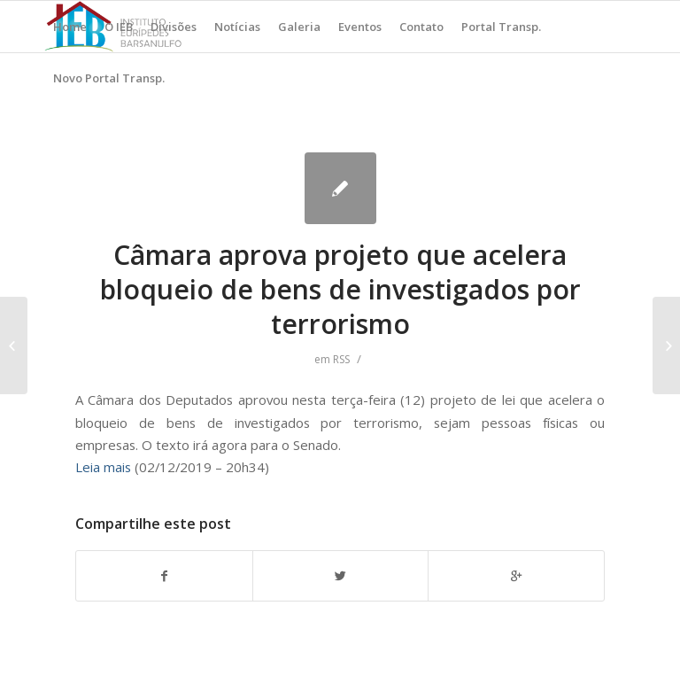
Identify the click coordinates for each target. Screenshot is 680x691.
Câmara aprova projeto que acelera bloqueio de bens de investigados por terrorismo (340, 289)
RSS (341, 359)
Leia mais (103, 467)
